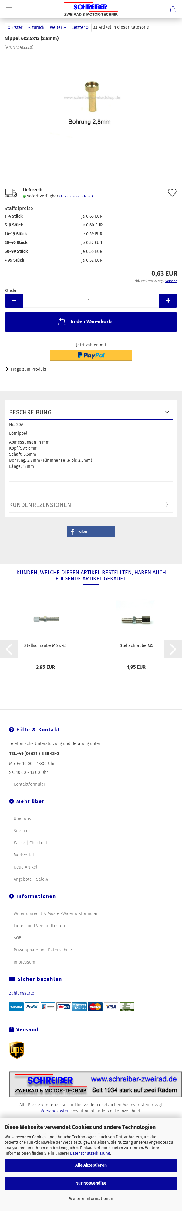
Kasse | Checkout (30, 842)
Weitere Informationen (91, 1198)
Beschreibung (30, 412)
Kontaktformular (29, 784)
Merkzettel (24, 855)
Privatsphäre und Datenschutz (43, 950)
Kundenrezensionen (40, 505)
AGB (17, 938)
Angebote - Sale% (31, 879)
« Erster (15, 27)
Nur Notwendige (91, 1183)
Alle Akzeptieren (91, 1165)
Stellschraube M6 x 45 (45, 645)
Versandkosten (55, 1111)
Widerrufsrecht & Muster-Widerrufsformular (56, 913)
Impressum (24, 962)
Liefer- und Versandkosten (39, 925)
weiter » (58, 27)
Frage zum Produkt (28, 369)
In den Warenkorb (84, 321)
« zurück (36, 27)
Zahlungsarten (23, 993)
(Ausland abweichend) (76, 196)
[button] (91, 531)
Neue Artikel (25, 867)
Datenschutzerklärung (90, 1153)
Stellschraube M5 (136, 645)
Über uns (22, 818)
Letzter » (80, 27)
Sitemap (22, 830)
